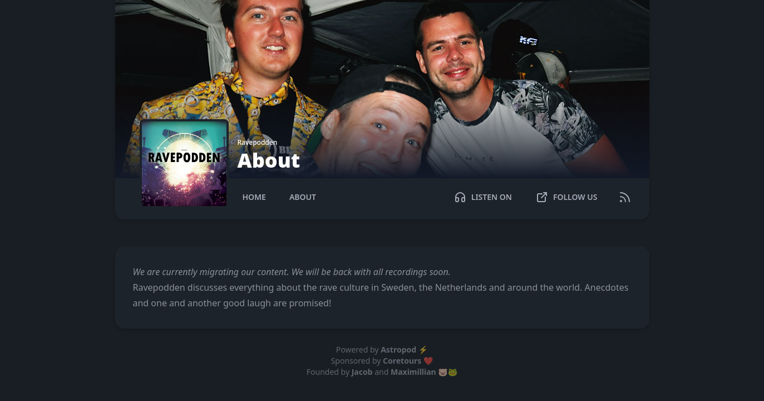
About (302, 197)
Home (254, 197)
